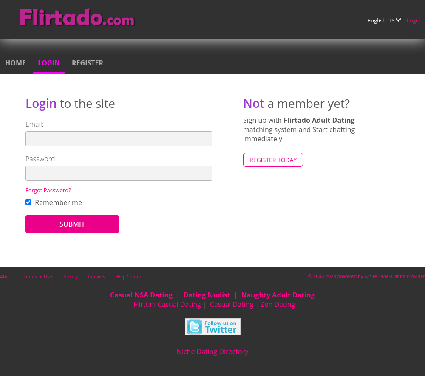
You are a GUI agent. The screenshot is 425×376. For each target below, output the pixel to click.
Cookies (96, 276)
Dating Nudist (206, 295)
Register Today (273, 160)
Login (414, 20)
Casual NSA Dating (141, 295)
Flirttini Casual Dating (167, 304)
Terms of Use (37, 276)
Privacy (70, 276)
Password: (41, 158)
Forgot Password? (48, 190)
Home (15, 62)
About (6, 276)
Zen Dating (278, 304)
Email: (35, 124)
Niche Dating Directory (212, 351)
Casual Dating (231, 304)
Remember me (54, 202)
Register (87, 62)
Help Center (129, 276)
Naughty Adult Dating (278, 295)
